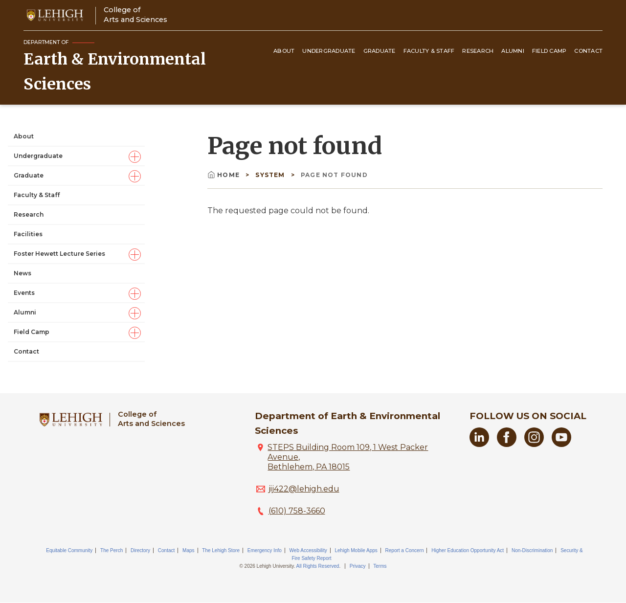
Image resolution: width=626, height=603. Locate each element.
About (283, 50)
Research (477, 50)
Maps (188, 550)
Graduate (379, 50)
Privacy (358, 566)
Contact (588, 50)
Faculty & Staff (429, 50)
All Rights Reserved (317, 566)
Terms (379, 566)
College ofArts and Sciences (135, 14)
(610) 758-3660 (296, 510)
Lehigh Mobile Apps (356, 550)
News (22, 273)
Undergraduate (328, 50)
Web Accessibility (308, 550)
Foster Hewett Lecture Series (59, 253)
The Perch (111, 550)
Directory (140, 550)
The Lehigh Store (221, 550)
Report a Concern (404, 550)
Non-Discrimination (532, 550)
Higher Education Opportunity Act (467, 550)
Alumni (512, 50)
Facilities (28, 234)
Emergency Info (264, 550)
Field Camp (549, 50)
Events (24, 292)
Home (224, 175)
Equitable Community (69, 550)
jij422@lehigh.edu (303, 488)
